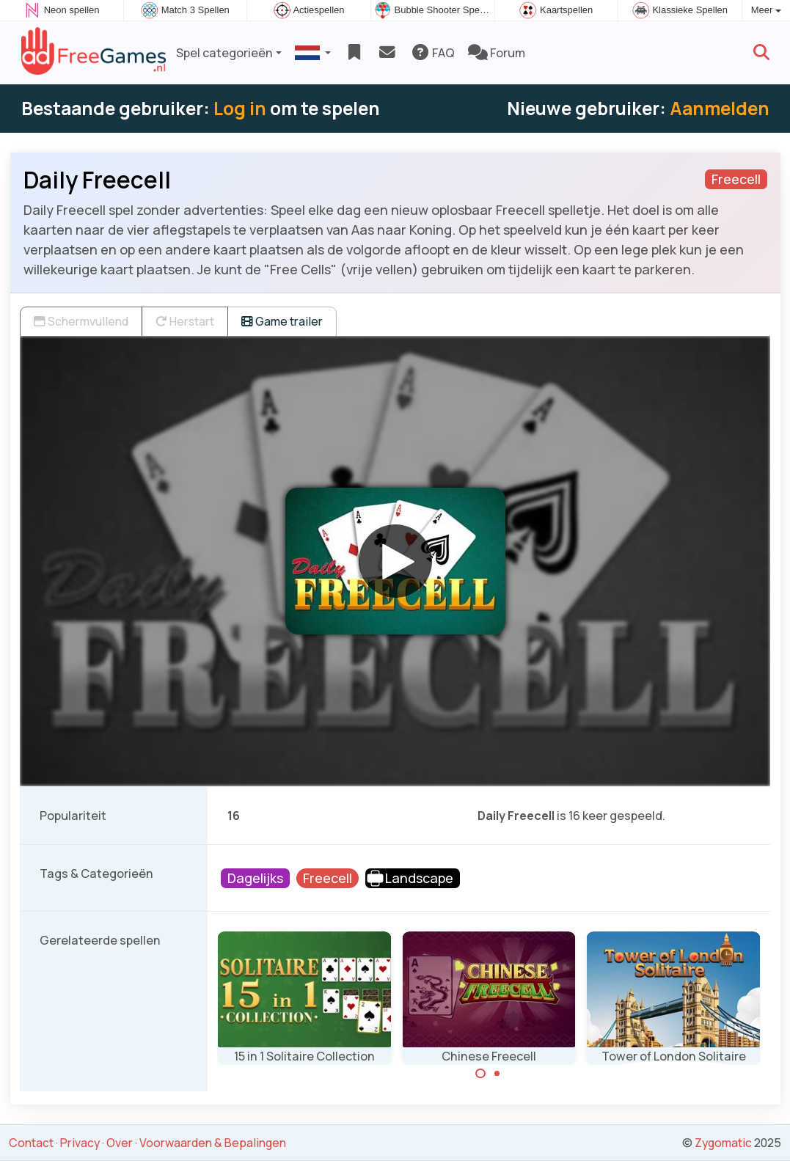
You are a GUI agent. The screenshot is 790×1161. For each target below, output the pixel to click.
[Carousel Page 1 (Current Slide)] (480, 1074)
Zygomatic (723, 1143)
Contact (31, 1143)
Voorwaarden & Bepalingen (212, 1143)
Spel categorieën (224, 53)
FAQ (432, 53)
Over (119, 1143)
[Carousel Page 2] (497, 1074)
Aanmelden (719, 108)
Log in (239, 108)
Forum (496, 53)
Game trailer (282, 321)
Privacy (80, 1143)
